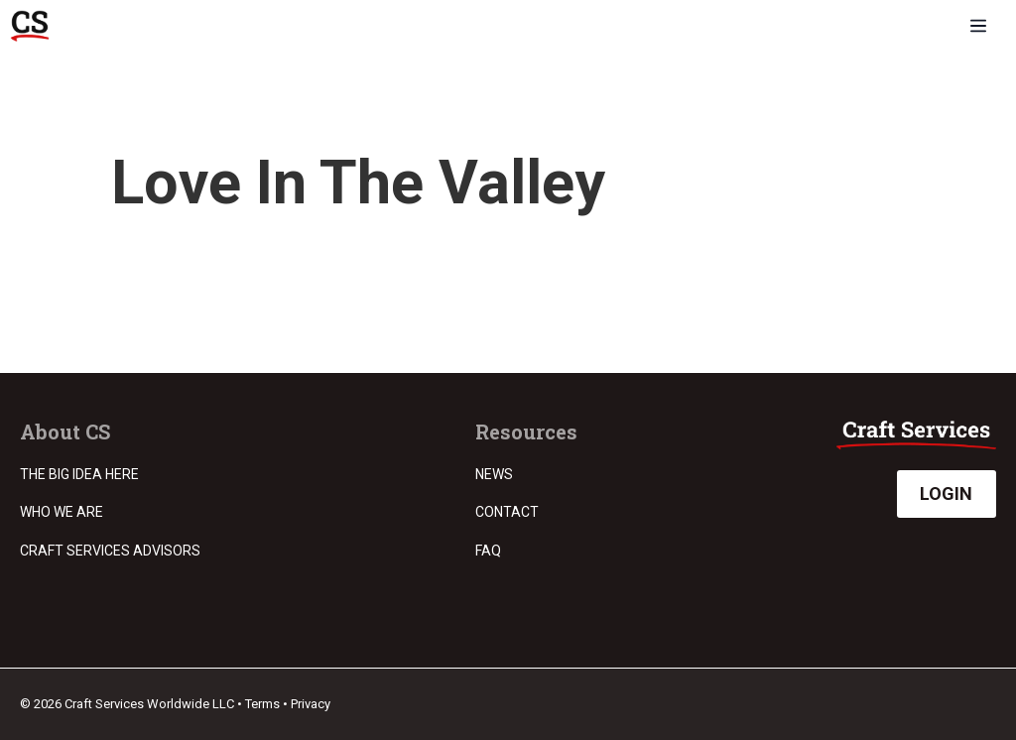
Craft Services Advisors (110, 550)
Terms (262, 703)
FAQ (488, 550)
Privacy (310, 703)
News (494, 474)
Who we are (61, 512)
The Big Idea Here (79, 474)
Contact (507, 512)
